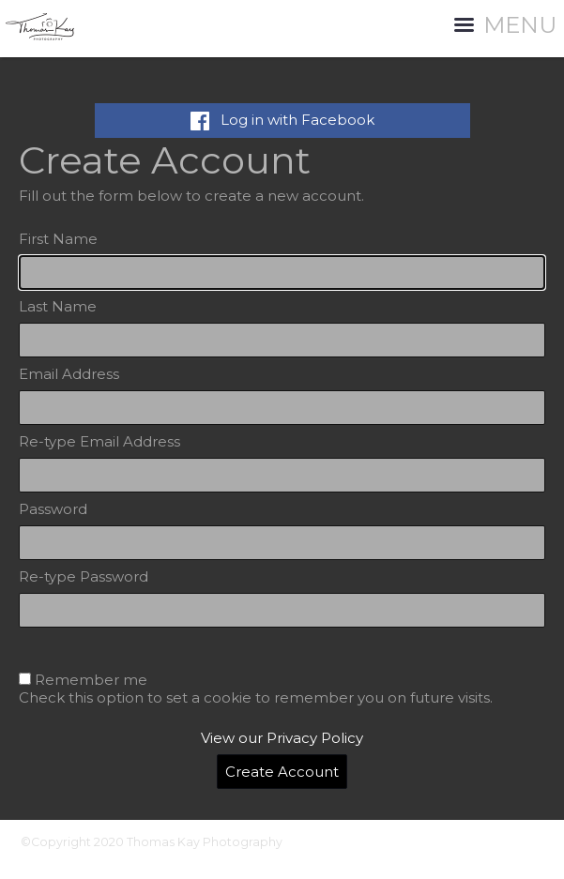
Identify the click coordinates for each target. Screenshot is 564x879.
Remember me (91, 680)
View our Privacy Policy (282, 738)
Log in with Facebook (282, 120)
